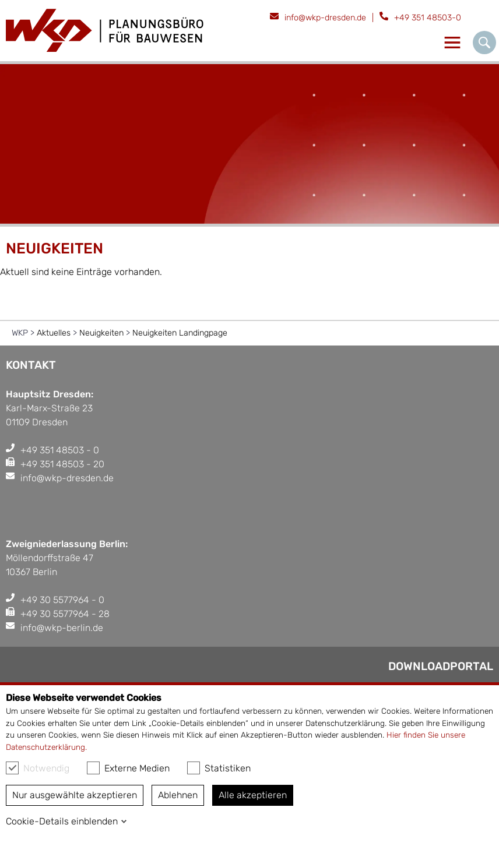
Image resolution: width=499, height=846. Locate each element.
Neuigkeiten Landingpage (179, 333)
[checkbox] (12, 768)
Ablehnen (178, 795)
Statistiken (219, 768)
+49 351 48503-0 (427, 18)
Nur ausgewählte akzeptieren (74, 795)
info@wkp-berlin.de (61, 627)
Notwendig (37, 768)
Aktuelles (54, 333)
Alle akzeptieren (253, 795)
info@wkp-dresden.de (325, 18)
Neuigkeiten (101, 333)
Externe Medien (128, 768)
